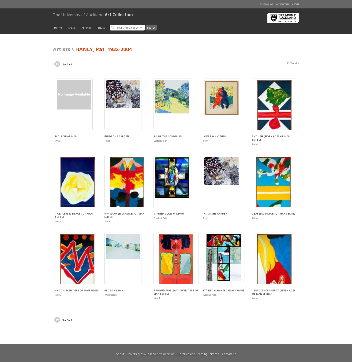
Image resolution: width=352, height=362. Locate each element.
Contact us (282, 4)
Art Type (87, 27)
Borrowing (266, 4)
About (295, 4)
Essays (101, 27)
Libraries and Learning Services (198, 354)
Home (58, 27)
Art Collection (93, 14)
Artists (71, 27)
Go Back (63, 64)
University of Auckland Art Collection (151, 354)
